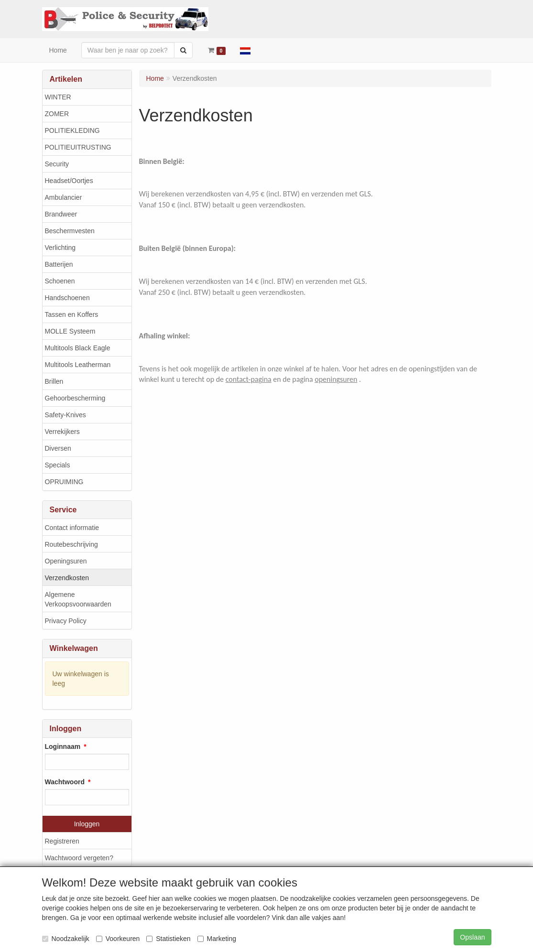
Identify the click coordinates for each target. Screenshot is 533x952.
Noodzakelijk (65, 938)
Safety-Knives (65, 415)
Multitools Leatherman (78, 364)
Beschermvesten (70, 231)
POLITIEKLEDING (72, 130)
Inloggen (87, 824)
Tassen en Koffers (71, 314)
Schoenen (60, 281)
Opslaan (472, 937)
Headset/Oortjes (69, 180)
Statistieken (168, 938)
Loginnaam (63, 746)
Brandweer (61, 214)
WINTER (58, 97)
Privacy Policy (66, 621)
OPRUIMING (64, 482)
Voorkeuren (118, 938)
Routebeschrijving (71, 544)
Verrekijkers (62, 431)
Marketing (216, 938)
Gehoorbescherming (75, 398)
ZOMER (57, 114)
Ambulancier (63, 197)
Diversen (58, 448)
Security (57, 164)
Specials (57, 465)
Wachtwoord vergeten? (79, 858)
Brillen (54, 381)
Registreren (62, 841)
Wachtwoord (65, 782)
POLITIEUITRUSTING (78, 147)
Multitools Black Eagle (77, 348)
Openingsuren (66, 561)
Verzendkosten (67, 578)
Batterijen (59, 264)
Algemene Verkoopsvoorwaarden (78, 599)
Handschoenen (67, 298)
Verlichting (60, 247)
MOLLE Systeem (70, 331)
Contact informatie (72, 527)
